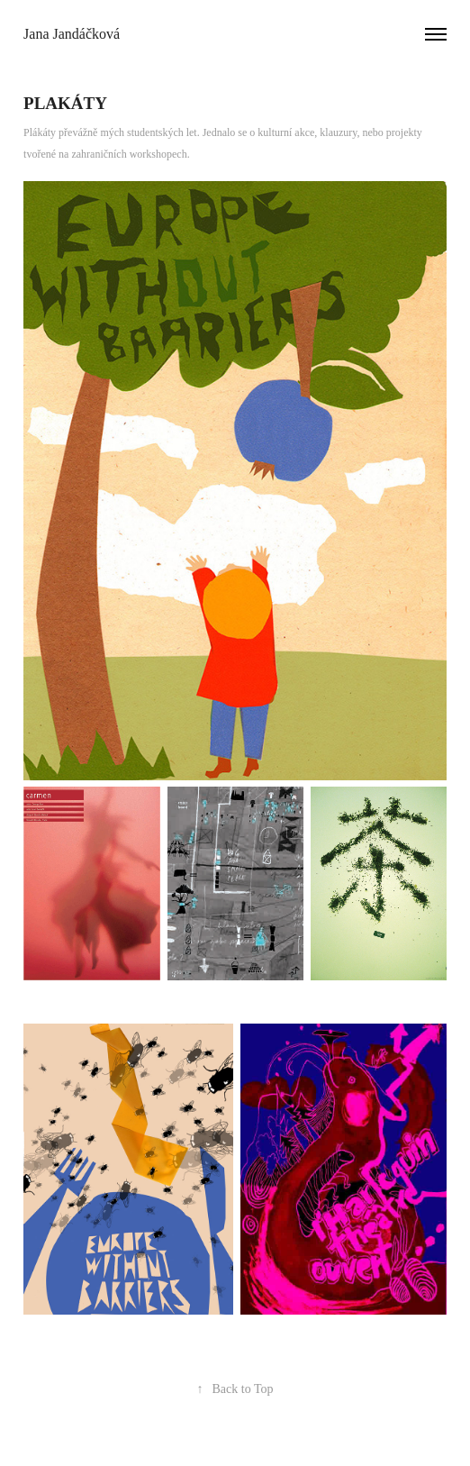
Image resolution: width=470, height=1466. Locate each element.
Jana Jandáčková (71, 33)
